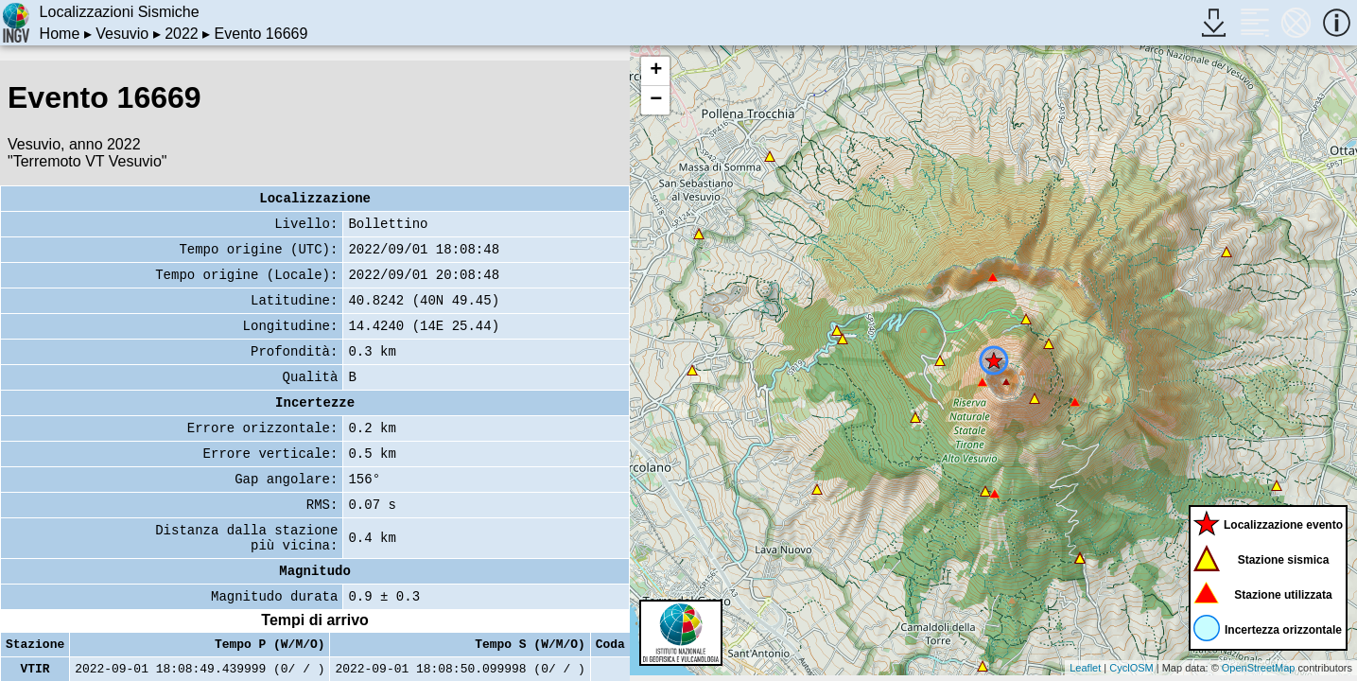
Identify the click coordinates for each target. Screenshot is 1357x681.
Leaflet (1085, 667)
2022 (182, 34)
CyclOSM (1131, 667)
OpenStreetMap (1259, 667)
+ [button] (656, 71)
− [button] (656, 100)
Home (60, 34)
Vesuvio (122, 34)
